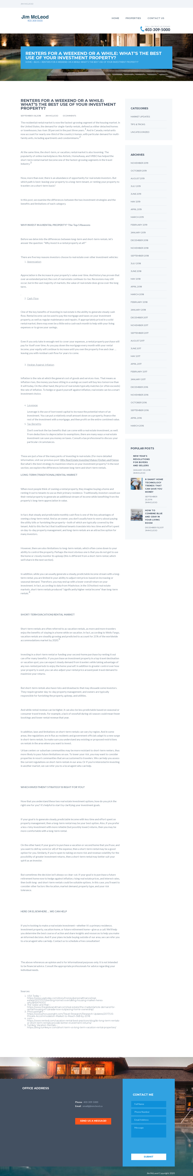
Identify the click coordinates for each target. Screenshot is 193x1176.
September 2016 (140, 410)
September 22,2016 (151, 498)
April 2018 (136, 286)
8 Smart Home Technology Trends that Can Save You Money (154, 485)
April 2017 (136, 364)
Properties (133, 18)
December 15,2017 (154, 527)
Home (115, 18)
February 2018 (139, 302)
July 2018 (136, 263)
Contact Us (155, 18)
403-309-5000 (91, 1102)
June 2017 (136, 348)
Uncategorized (140, 132)
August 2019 (138, 178)
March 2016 (137, 425)
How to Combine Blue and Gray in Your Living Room (154, 516)
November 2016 (139, 394)
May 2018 (136, 279)
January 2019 (138, 232)
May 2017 (135, 356)
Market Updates (140, 116)
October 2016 (139, 402)
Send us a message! (94, 1120)
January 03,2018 (142, 470)
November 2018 (139, 248)
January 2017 (138, 379)
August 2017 (137, 340)
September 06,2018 (31, 115)
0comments (69, 115)
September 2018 (140, 255)
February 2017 (139, 371)
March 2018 (137, 294)
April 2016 (136, 418)
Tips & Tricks (138, 124)
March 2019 (137, 217)
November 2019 (139, 163)
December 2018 (139, 240)
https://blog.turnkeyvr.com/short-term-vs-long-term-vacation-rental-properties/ (71, 1027)
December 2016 (139, 387)
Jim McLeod (52, 115)
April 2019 (136, 209)
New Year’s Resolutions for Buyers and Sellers (141, 461)
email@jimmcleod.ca (92, 1106)
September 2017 (139, 333)
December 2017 (139, 317)
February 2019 (139, 224)
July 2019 (136, 186)
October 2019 (139, 170)
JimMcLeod (139, 473)
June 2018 (136, 271)
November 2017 (139, 325)
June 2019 (136, 194)
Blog (37, 62)
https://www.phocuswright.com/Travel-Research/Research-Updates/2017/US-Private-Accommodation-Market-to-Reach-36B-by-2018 (70, 1015)
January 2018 (138, 309)
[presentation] (155, 1145)
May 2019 (135, 201)
